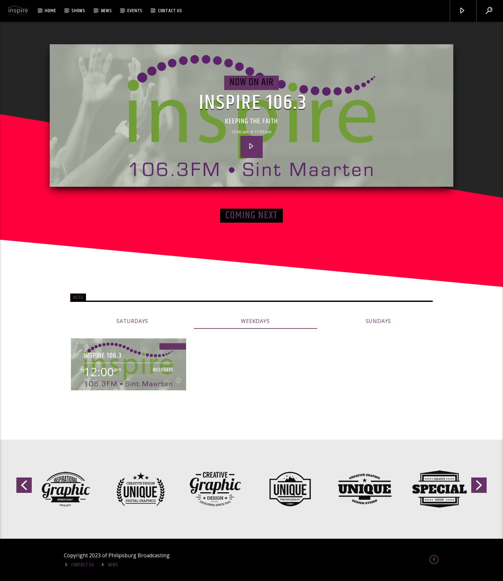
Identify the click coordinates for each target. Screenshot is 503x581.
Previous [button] (24, 487)
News (106, 11)
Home (50, 11)
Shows (78, 11)
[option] (65, 489)
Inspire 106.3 (253, 103)
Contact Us (170, 11)
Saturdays (132, 321)
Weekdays (255, 321)
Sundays (378, 321)
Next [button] (479, 487)
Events (134, 11)
